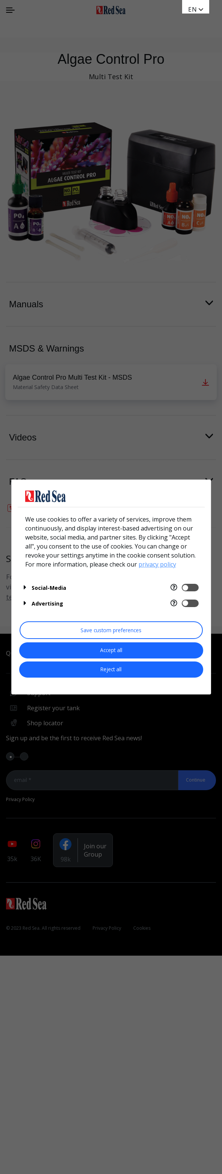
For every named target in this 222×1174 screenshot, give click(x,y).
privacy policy (157, 564)
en (192, 9)
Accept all (111, 650)
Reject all (111, 669)
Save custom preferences (111, 630)
